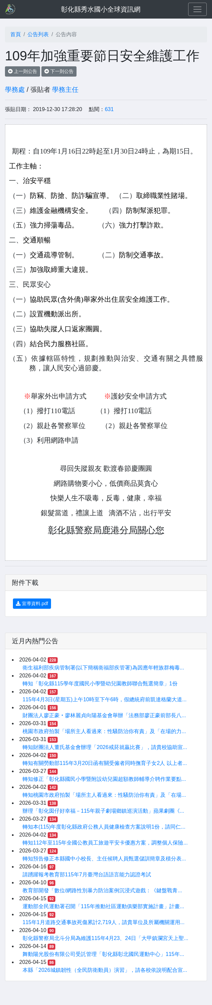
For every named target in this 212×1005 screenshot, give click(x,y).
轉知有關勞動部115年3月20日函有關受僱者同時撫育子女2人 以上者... (105, 763)
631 (109, 109)
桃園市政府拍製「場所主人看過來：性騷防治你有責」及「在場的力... (104, 731)
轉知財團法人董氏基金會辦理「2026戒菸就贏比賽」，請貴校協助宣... (105, 747)
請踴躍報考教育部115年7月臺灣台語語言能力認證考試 (87, 874)
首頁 (15, 34)
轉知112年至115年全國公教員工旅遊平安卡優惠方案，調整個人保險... (105, 843)
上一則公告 (22, 71)
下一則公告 (59, 71)
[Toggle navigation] (197, 9)
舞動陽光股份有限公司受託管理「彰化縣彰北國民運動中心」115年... (103, 954)
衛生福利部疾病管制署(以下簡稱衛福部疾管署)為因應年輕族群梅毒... (103, 667)
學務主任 (65, 89)
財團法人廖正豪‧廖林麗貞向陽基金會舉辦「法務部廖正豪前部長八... (104, 715)
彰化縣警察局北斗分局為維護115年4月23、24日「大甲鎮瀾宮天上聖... (105, 938)
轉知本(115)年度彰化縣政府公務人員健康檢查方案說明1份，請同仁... (104, 827)
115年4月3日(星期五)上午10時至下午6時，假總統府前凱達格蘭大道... (104, 699)
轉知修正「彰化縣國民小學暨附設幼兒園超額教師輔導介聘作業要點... (104, 779)
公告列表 (38, 34)
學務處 (15, 89)
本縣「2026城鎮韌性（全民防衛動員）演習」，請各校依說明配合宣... (105, 970)
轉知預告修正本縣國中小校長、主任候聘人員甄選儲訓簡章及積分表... (104, 858)
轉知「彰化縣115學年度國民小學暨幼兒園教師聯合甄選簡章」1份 (100, 683)
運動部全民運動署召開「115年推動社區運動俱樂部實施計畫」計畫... (103, 906)
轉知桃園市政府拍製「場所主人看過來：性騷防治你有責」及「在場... (104, 795)
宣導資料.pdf (32, 603)
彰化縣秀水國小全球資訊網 (100, 9)
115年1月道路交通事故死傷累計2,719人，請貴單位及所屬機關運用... (104, 922)
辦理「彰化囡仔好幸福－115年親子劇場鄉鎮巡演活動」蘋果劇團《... (103, 811)
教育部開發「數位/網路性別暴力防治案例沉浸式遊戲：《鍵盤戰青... (102, 890)
